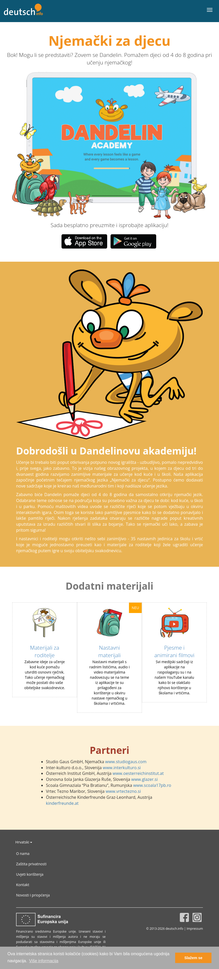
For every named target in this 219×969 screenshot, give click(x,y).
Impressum (195, 928)
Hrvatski (23, 842)
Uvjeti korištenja (29, 874)
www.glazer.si (144, 779)
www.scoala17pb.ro (152, 785)
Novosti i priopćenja (33, 895)
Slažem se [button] (193, 958)
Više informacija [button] (43, 961)
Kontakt (22, 884)
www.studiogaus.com (125, 761)
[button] (51, 145)
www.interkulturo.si (122, 767)
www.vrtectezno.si (123, 791)
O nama (23, 853)
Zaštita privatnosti (31, 863)
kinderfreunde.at (62, 803)
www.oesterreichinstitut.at (138, 773)
